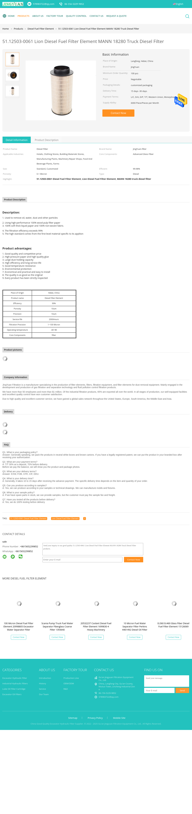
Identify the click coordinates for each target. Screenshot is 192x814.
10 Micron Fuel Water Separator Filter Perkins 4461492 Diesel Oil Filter (134, 626)
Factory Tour (54, 15)
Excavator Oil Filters (11, 694)
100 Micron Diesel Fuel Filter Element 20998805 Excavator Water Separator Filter (19, 626)
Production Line (71, 678)
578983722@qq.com (43, 3)
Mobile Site (119, 718)
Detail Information (17, 140)
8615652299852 (24, 551)
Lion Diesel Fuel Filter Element (65, 518)
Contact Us (97, 15)
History (42, 683)
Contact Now (118, 113)
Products (23, 15)
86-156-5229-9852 (74, 4)
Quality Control (76, 15)
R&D (66, 688)
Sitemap (72, 718)
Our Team (44, 694)
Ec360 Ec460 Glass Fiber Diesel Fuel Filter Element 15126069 (173, 625)
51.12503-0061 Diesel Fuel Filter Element (28, 518)
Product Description (46, 140)
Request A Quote (116, 15)
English (179, 3)
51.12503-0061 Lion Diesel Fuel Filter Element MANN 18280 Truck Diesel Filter (98, 28)
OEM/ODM (69, 683)
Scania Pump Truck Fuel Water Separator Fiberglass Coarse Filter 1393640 (57, 626)
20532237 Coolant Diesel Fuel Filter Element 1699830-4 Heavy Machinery (96, 626)
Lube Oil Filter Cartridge (13, 688)
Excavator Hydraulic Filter (14, 678)
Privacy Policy (95, 718)
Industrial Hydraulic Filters (15, 683)
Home (8, 16)
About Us (38, 15)
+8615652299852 (29, 546)
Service (42, 688)
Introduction (45, 678)
